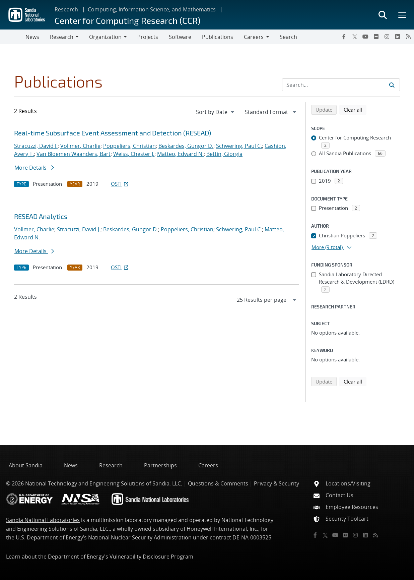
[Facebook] (344, 37)
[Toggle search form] (382, 14)
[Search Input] (341, 84)
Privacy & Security (276, 483)
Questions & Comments (218, 483)
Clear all (355, 109)
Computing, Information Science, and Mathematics (152, 9)
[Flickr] (376, 37)
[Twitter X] (355, 37)
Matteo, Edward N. (180, 154)
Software (180, 37)
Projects (147, 37)
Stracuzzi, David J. (36, 146)
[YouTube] (365, 37)
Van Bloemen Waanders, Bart (74, 154)
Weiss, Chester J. (133, 154)
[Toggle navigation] (12, 37)
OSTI (120, 183)
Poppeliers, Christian (129, 146)
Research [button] (61, 37)
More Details (34, 167)
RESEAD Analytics (40, 216)
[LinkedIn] (398, 37)
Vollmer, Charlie (80, 146)
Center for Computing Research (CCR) (127, 20)
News (32, 37)
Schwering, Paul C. (239, 146)
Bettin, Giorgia (224, 154)
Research (66, 9)
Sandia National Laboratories (43, 520)
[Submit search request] (392, 84)
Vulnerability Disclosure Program (151, 556)
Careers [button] (254, 37)
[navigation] (215, 112)
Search (288, 37)
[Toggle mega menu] (402, 14)
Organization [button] (105, 37)
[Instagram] (387, 37)
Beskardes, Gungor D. (185, 146)
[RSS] (408, 37)
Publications (217, 37)
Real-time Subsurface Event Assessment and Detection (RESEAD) (112, 133)
